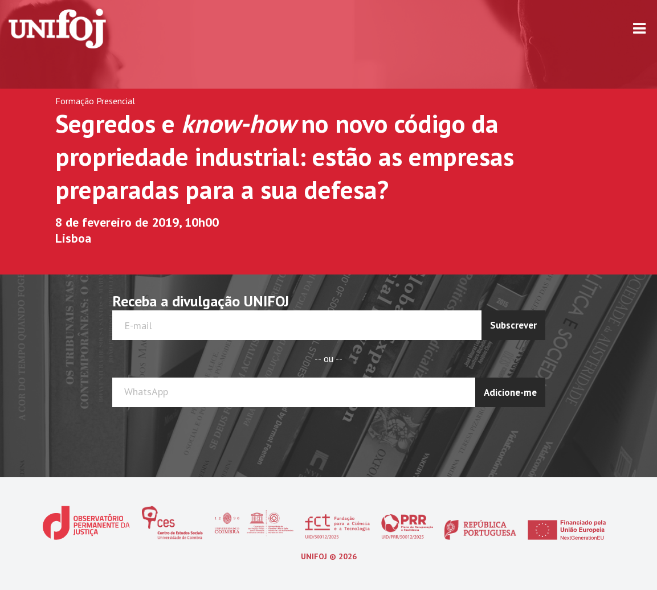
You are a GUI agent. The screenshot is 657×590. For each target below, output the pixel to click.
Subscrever (513, 325)
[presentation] (500, 435)
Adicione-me (510, 392)
